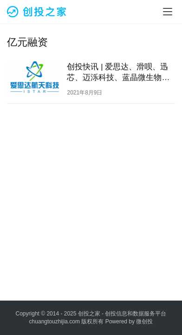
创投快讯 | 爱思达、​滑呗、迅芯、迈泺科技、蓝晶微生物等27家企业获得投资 (118, 72)
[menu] (167, 11)
